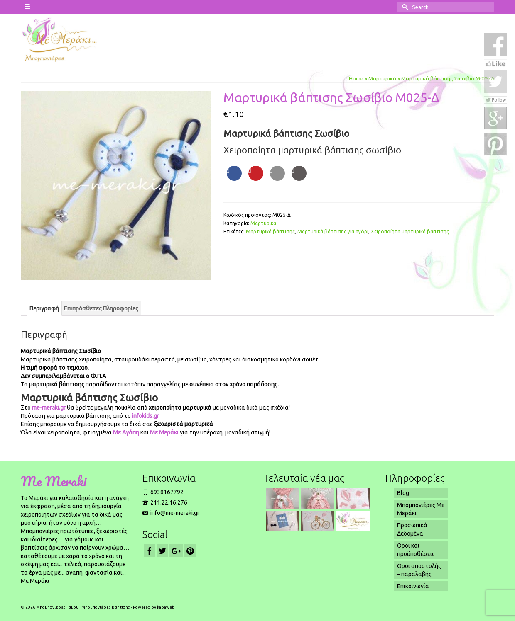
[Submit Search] (403, 7)
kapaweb (166, 607)
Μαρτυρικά (263, 223)
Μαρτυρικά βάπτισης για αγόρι (332, 231)
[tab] (44, 308)
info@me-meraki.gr (170, 512)
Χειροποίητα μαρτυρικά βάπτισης (410, 231)
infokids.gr (145, 415)
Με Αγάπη (126, 432)
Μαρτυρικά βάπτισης (270, 231)
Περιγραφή (44, 308)
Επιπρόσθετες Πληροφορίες (101, 308)
